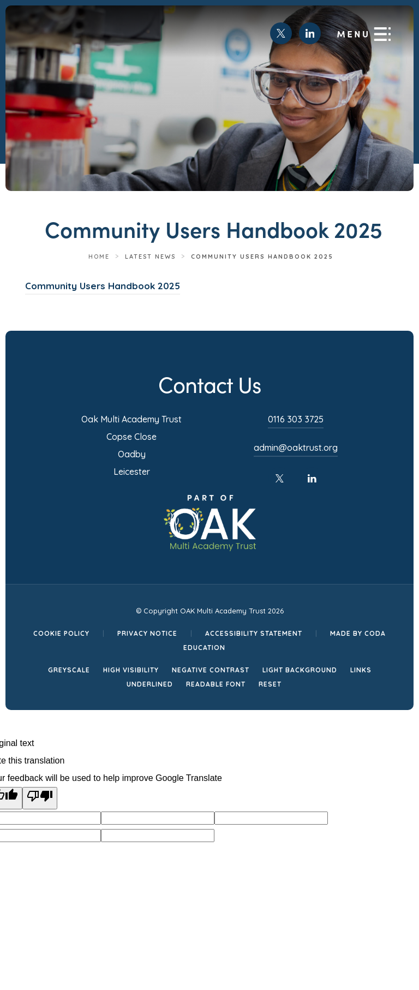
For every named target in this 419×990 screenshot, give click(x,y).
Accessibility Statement (253, 633)
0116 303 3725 (296, 419)
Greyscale (69, 670)
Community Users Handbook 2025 (102, 287)
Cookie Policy (61, 633)
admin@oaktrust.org (296, 447)
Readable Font (216, 684)
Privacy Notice (147, 633)
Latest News (150, 256)
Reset (270, 684)
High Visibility (131, 670)
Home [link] (99, 256)
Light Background (299, 670)
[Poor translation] (39, 798)
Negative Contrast (210, 670)
